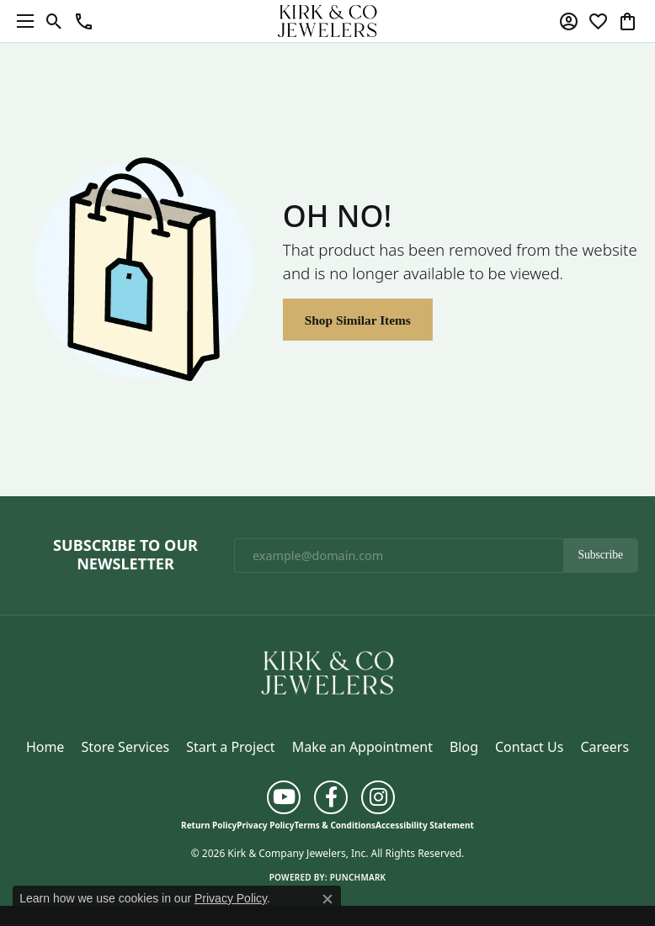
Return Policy (209, 825)
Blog (464, 747)
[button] (54, 21)
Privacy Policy (265, 825)
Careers (604, 747)
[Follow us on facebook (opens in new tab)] (331, 797)
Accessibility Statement (424, 825)
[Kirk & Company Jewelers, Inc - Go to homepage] (327, 671)
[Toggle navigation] (21, 21)
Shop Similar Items (358, 320)
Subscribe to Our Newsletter (125, 555)
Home (45, 747)
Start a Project (230, 747)
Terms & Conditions (334, 825)
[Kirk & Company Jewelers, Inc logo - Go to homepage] (327, 21)
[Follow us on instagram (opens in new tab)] (378, 797)
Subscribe (600, 554)
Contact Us (529, 747)
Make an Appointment (362, 747)
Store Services (125, 747)
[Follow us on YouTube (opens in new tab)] (284, 797)
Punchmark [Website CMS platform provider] (358, 877)
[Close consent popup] (327, 899)
